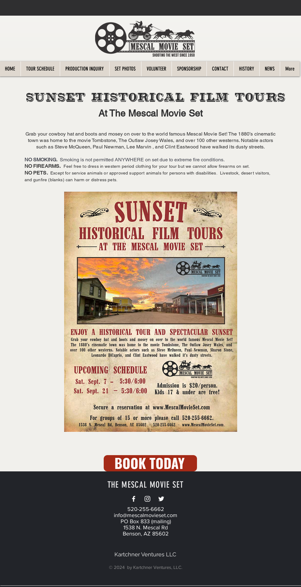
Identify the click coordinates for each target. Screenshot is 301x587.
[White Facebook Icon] (133, 499)
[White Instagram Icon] (147, 499)
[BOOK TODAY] (150, 463)
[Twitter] (161, 499)
